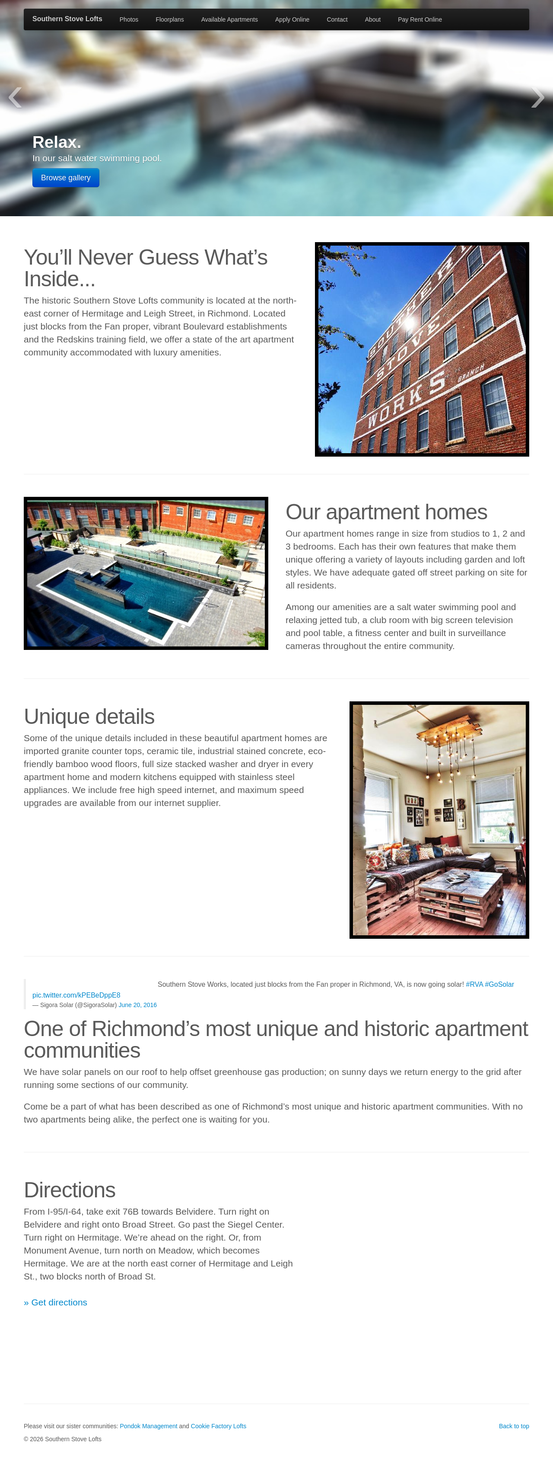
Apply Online (292, 19)
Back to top (514, 1426)
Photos (129, 19)
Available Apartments (229, 19)
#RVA (474, 984)
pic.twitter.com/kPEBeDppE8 (76, 995)
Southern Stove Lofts (67, 18)
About (373, 19)
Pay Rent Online (420, 19)
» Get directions (55, 1302)
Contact (337, 19)
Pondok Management (149, 1426)
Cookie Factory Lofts (218, 1426)
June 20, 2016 (137, 1004)
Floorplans (170, 19)
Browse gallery (66, 177)
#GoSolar (499, 984)
